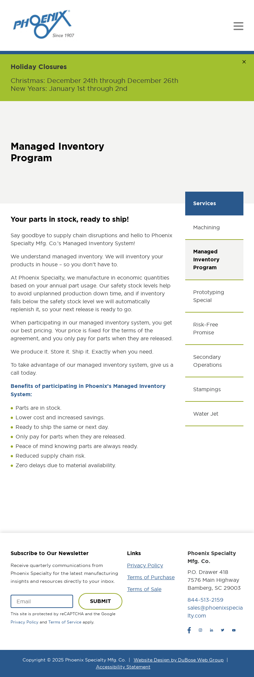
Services (204, 203)
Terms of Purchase (151, 577)
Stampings (207, 389)
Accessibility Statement (123, 667)
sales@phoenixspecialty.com (215, 611)
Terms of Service (64, 622)
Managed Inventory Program (206, 259)
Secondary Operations (207, 361)
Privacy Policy (24, 622)
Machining (206, 227)
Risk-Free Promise (205, 328)
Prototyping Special (208, 296)
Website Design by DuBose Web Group (179, 660)
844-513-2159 (205, 599)
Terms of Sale (144, 589)
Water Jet (205, 413)
